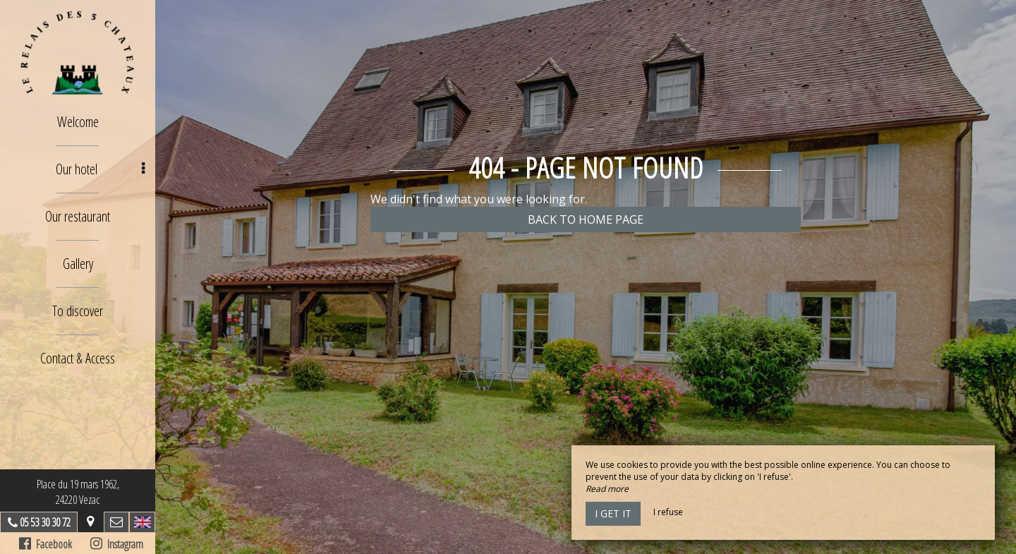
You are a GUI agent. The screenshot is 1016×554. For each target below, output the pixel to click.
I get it (613, 513)
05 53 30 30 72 (45, 522)
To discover (77, 310)
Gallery (78, 263)
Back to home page (585, 219)
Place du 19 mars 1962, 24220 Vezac (78, 491)
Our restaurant (77, 216)
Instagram (116, 544)
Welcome (78, 121)
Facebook (45, 544)
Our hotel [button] (100, 169)
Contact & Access (77, 358)
